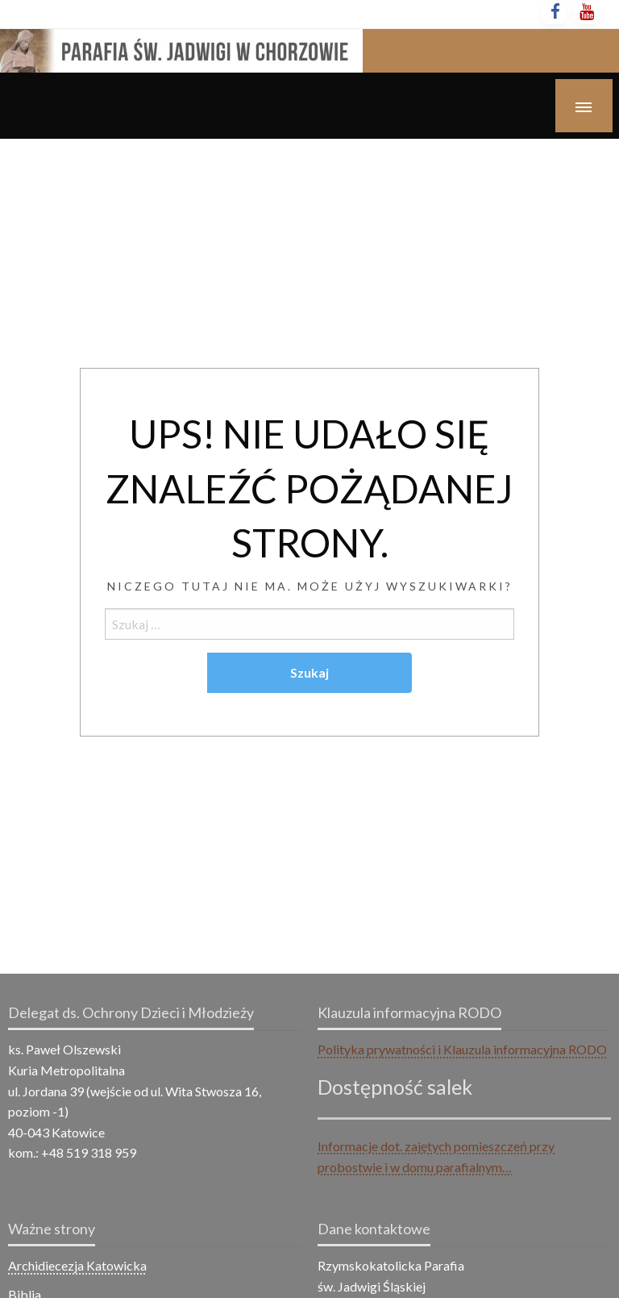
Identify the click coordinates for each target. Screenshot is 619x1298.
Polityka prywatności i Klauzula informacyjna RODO (462, 1049)
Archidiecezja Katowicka (77, 1265)
